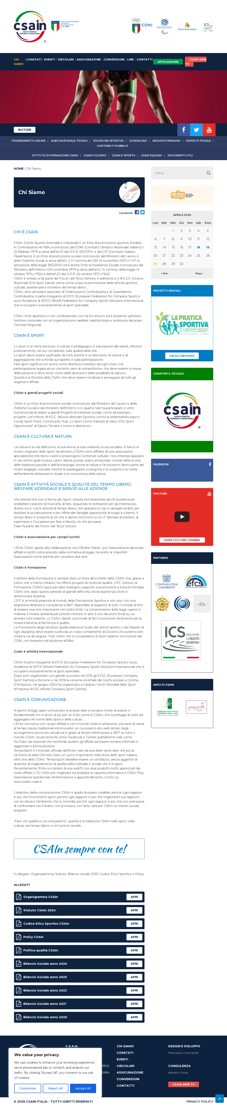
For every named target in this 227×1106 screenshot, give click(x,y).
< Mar (164, 273)
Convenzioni (114, 59)
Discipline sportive (108, 140)
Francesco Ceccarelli (183, 1053)
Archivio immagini (166, 140)
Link (130, 59)
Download (138, 140)
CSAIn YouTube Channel (182, 540)
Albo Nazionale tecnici (69, 140)
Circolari (66, 59)
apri (134, 897)
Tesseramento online (28, 140)
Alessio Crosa (178, 1072)
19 (208, 247)
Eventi (49, 59)
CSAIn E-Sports (123, 155)
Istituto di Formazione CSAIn (55, 155)
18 (198, 247)
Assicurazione (89, 59)
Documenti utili (180, 155)
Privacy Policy (199, 1101)
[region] (55, 1073)
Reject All (55, 1088)
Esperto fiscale (198, 140)
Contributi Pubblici (112, 145)
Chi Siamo (19, 62)
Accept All (83, 1088)
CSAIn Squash (151, 155)
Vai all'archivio (182, 355)
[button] (208, 172)
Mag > (199, 273)
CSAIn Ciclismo (95, 155)
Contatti (144, 59)
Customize (28, 1088)
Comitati (33, 59)
